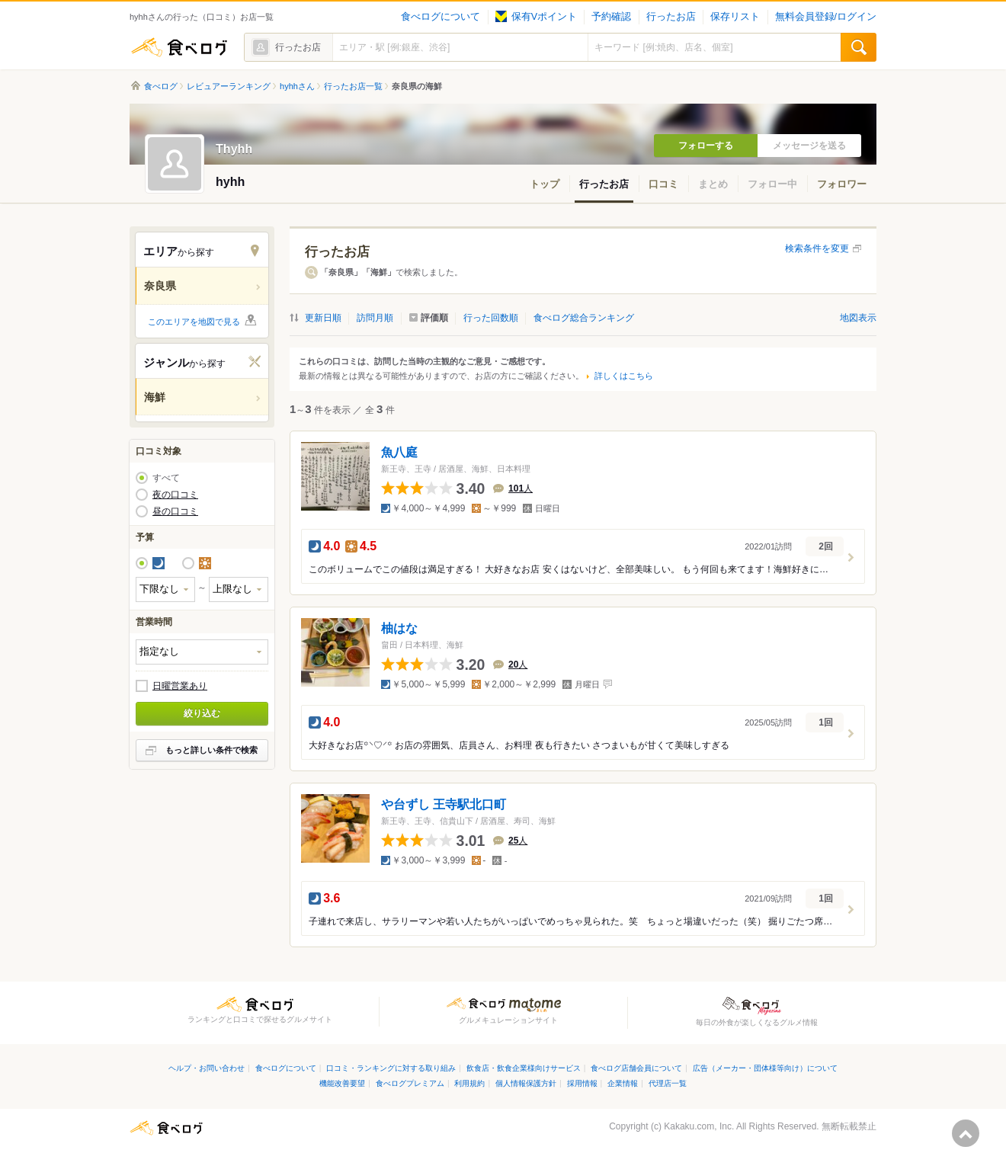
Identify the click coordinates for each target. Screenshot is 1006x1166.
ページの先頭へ (965, 1133)
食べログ (179, 47)
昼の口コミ (175, 511)
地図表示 (858, 317)
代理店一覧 (668, 1083)
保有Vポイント (536, 16)
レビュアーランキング (229, 86)
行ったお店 (671, 16)
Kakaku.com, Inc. (699, 1126)
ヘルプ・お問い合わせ (206, 1068)
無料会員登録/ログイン (825, 16)
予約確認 (611, 16)
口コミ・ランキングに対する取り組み (391, 1068)
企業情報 (622, 1083)
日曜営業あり (179, 686)
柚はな (399, 628)
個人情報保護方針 (525, 1083)
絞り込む (202, 713)
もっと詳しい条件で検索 (211, 749)
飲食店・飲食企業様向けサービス (523, 1068)
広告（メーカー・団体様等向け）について (765, 1068)
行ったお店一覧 (353, 86)
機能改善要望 (342, 1083)
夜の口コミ (175, 494)
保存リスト (735, 16)
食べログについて (440, 16)
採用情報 (582, 1083)
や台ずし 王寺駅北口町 (443, 804)
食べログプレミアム (410, 1083)
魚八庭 (399, 452)
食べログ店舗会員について (636, 1068)
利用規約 (469, 1083)
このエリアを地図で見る (194, 321)
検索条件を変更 (817, 248)
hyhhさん (297, 86)
